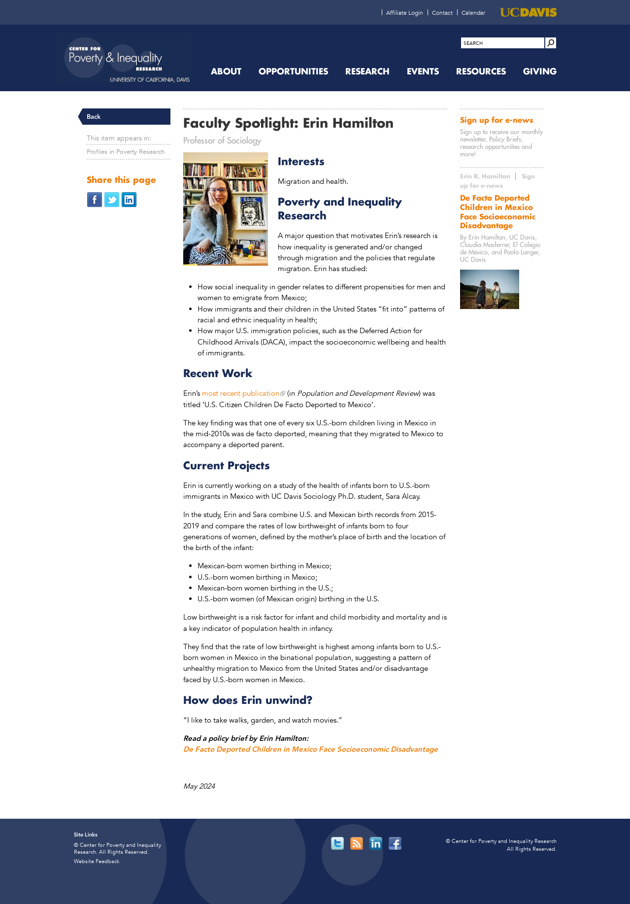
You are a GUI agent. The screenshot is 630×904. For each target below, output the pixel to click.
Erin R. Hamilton (485, 176)
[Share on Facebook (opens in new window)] (94, 199)
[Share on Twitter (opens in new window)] (112, 199)
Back (93, 116)
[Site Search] (550, 42)
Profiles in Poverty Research (126, 151)
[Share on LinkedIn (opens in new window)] (129, 199)
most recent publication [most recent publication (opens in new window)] (240, 393)
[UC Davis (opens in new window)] (528, 12)
